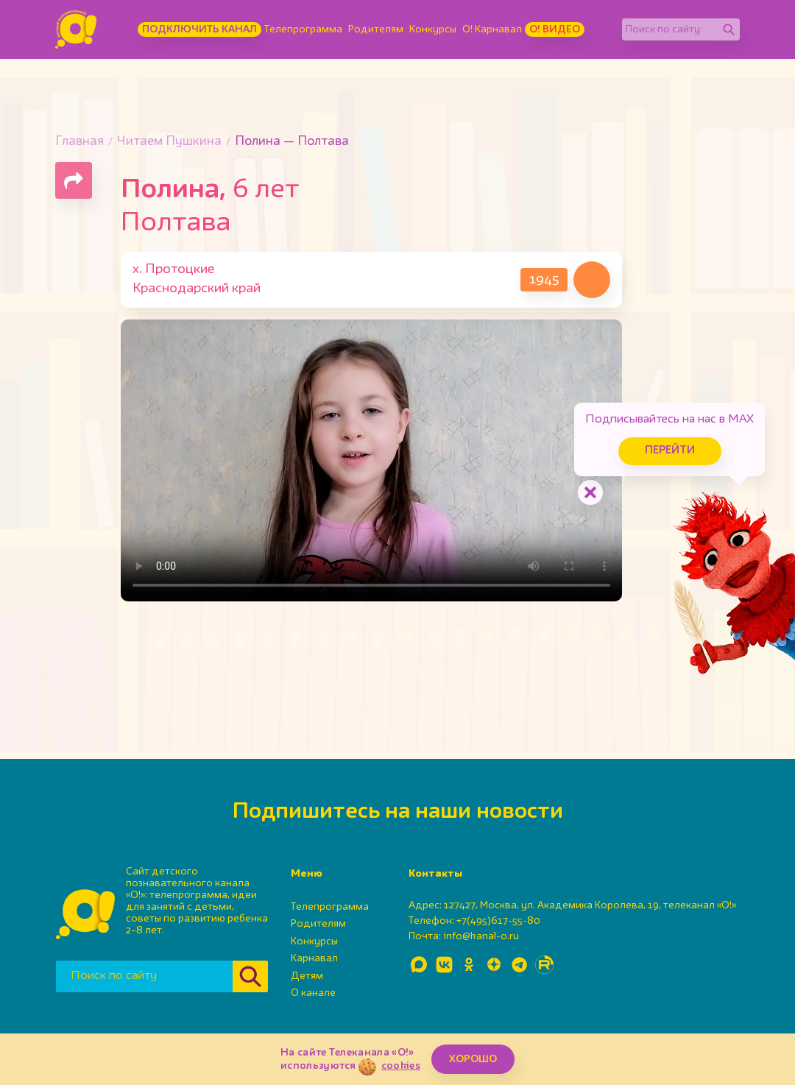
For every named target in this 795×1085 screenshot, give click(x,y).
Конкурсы (432, 29)
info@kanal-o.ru (481, 936)
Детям (307, 976)
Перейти (670, 451)
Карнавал (314, 958)
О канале (313, 993)
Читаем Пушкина (169, 141)
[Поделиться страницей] (73, 180)
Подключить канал (199, 29)
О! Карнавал (492, 29)
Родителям (375, 29)
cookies (400, 1065)
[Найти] (729, 29)
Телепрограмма (303, 29)
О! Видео (554, 29)
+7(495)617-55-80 (498, 920)
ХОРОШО (473, 1059)
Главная (79, 141)
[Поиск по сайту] (670, 29)
